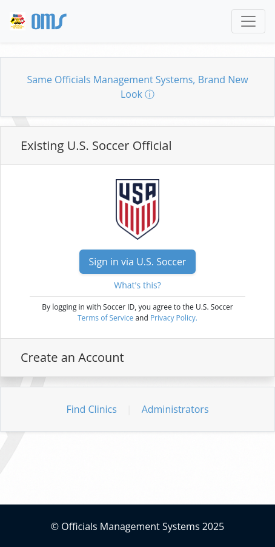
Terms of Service (105, 318)
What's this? (137, 285)
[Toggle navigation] (248, 21)
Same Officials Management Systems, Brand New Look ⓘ (137, 87)
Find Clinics (91, 409)
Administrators (175, 409)
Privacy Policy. (173, 318)
